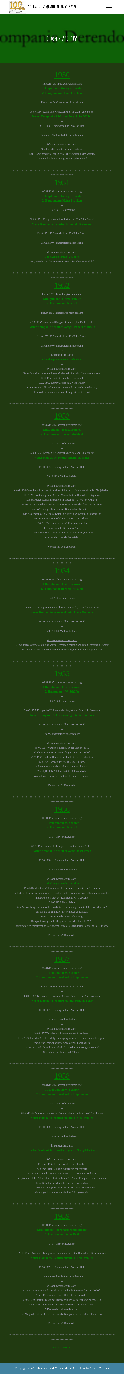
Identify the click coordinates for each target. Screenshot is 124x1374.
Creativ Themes (99, 1368)
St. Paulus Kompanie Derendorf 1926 (52, 7)
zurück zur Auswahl (61, 1347)
